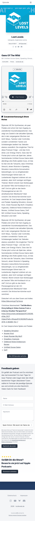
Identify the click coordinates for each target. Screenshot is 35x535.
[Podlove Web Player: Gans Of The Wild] (17, 89)
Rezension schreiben (10, 471)
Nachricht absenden (9, 446)
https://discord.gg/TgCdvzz (12, 301)
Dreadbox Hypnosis (11, 339)
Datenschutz (12, 495)
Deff (5, 350)
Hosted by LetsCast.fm (17, 513)
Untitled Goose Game (12, 347)
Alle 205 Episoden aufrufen (17, 356)
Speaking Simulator (11, 331)
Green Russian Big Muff (13, 336)
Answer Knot (9, 333)
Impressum (24, 495)
